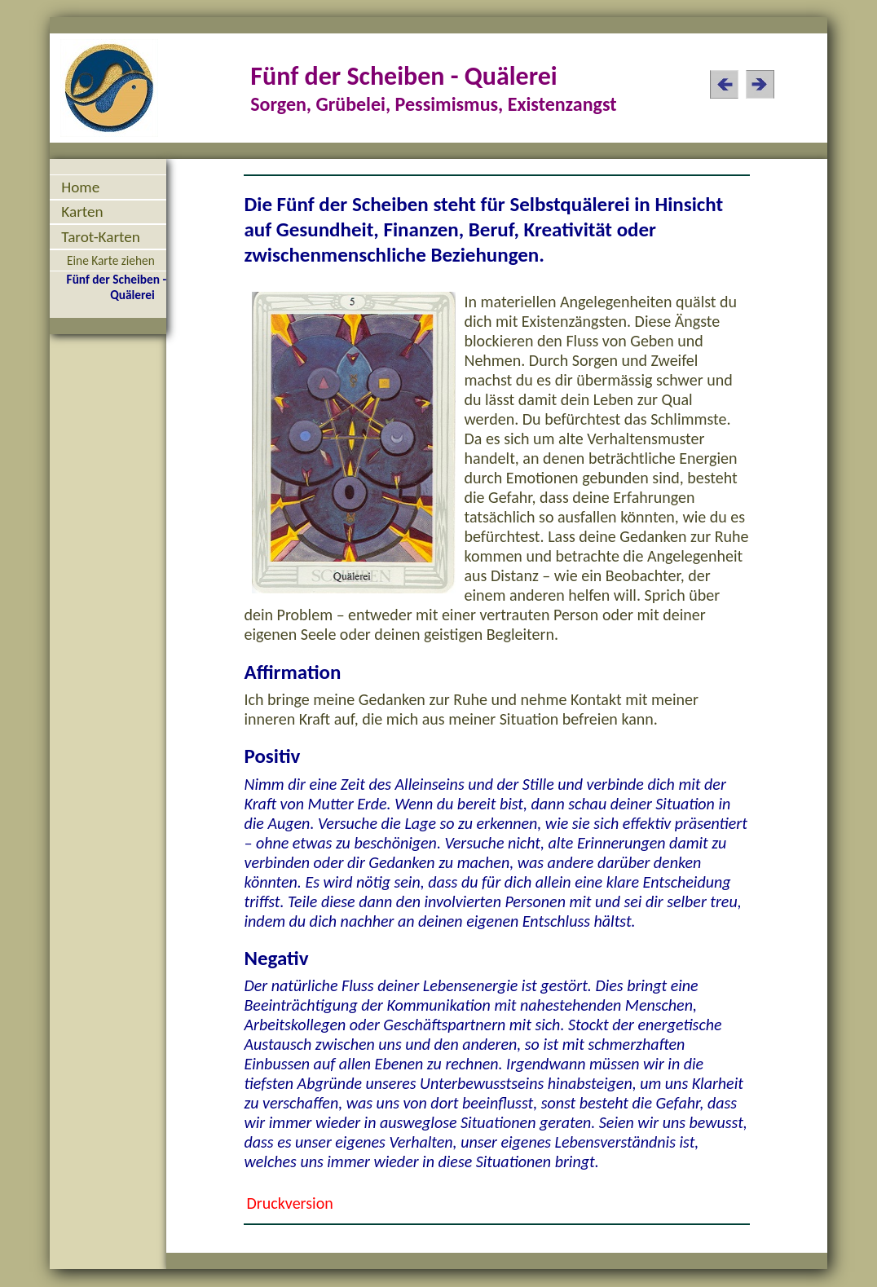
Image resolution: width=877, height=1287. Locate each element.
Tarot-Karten (100, 236)
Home (80, 187)
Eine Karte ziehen (111, 260)
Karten (82, 211)
